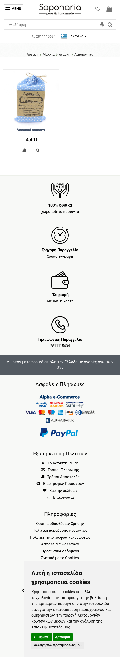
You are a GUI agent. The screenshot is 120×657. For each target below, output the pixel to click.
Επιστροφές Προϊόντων (60, 484)
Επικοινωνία (63, 497)
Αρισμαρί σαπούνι (31, 129)
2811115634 (60, 346)
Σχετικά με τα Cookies (60, 558)
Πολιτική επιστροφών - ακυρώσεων (60, 537)
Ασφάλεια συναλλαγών (60, 544)
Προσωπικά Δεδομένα (60, 551)
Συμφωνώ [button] (41, 637)
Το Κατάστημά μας (60, 463)
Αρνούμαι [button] (62, 637)
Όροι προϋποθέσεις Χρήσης (60, 523)
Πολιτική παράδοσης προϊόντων (60, 530)
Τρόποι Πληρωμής (60, 470)
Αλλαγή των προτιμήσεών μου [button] (58, 645)
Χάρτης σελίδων (60, 490)
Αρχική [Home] (32, 54)
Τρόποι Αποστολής (60, 477)
